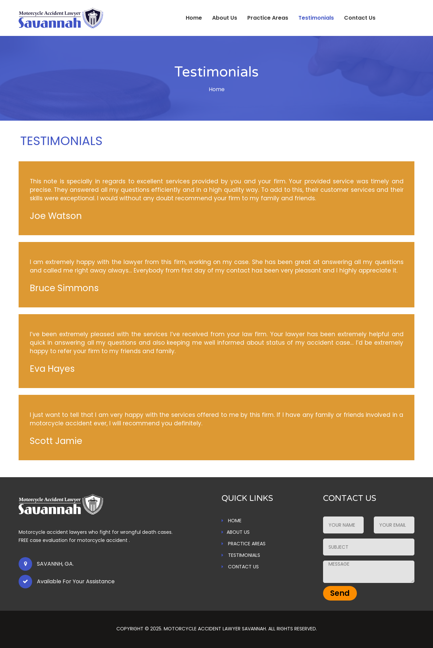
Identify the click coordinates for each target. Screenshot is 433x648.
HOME (232, 520)
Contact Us (359, 18)
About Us (224, 18)
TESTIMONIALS (241, 555)
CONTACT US (240, 566)
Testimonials (316, 18)
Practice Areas (267, 18)
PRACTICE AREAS (244, 543)
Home (194, 18)
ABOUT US (236, 532)
